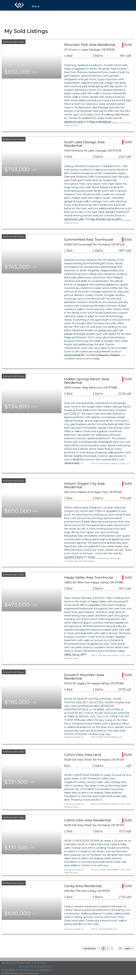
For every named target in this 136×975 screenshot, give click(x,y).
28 (120, 948)
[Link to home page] (19, 5)
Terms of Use (25, 966)
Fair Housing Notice (41, 969)
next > (129, 948)
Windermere (39, 962)
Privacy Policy (45, 966)
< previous (89, 948)
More (36, 6)
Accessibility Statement (15, 969)
